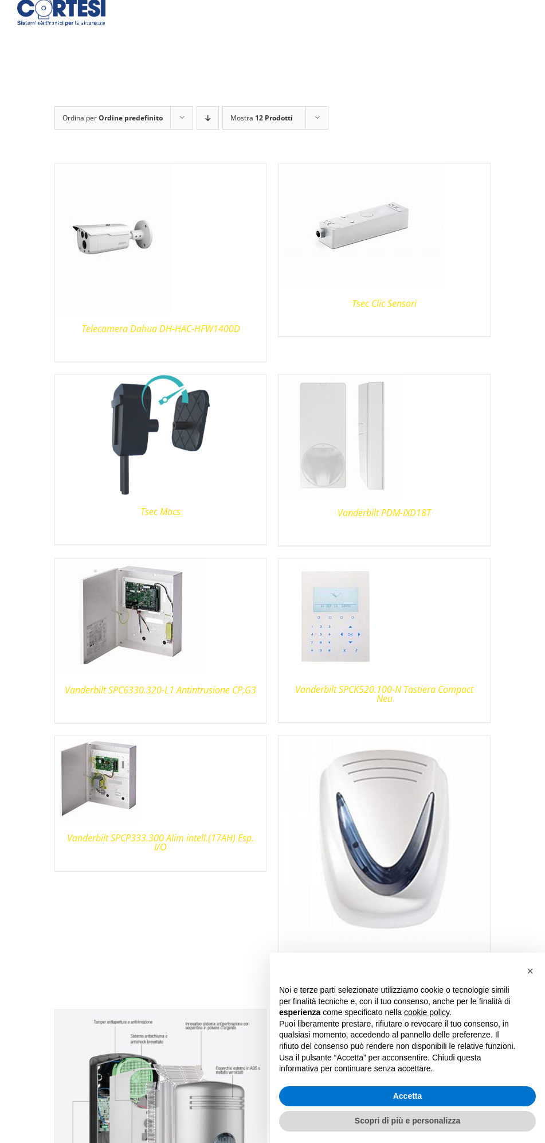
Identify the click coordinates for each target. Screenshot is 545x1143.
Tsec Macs (160, 511)
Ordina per (112, 118)
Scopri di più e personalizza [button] (407, 1120)
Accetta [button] (407, 1096)
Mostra (261, 118)
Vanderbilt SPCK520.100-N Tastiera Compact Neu (384, 694)
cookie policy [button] (426, 1012)
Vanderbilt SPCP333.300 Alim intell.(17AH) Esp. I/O (160, 842)
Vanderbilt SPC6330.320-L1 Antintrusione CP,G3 (160, 690)
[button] (530, 971)
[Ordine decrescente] (208, 118)
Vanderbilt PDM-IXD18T (384, 512)
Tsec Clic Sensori (384, 303)
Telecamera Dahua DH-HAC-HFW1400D (160, 328)
